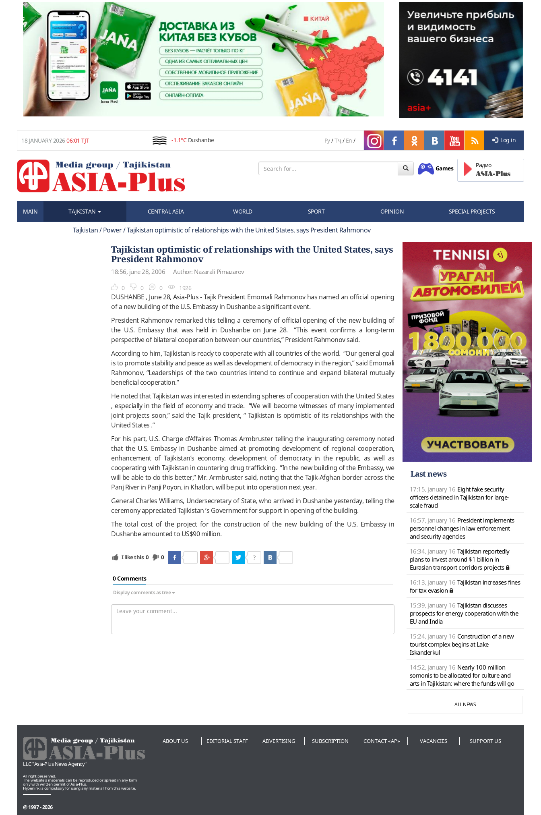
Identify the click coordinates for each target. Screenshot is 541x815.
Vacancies (433, 740)
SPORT (316, 211)
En (349, 140)
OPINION (392, 211)
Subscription (330, 740)
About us (175, 740)
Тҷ (338, 140)
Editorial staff (227, 740)
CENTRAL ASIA (166, 211)
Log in (504, 140)
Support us (485, 740)
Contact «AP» (381, 740)
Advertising (278, 740)
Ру (327, 140)
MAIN (30, 211)
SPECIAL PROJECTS (472, 211)
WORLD (242, 211)
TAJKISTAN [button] (84, 211)
